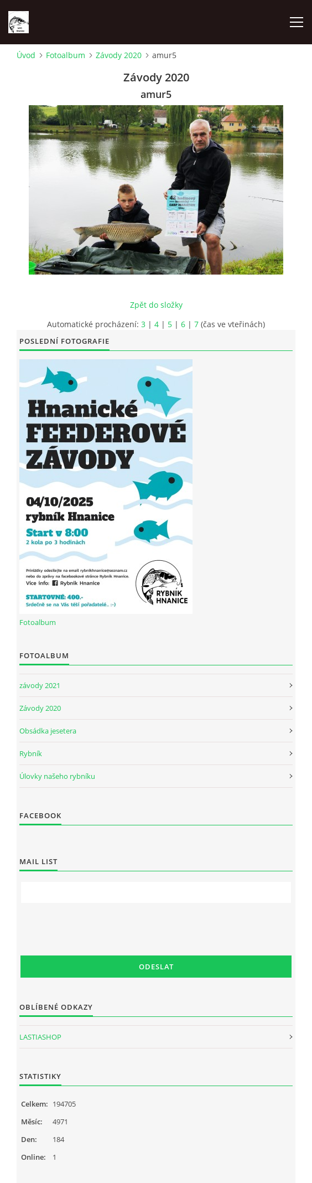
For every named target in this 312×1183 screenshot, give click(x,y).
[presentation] (104, 929)
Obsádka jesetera (47, 731)
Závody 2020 (119, 55)
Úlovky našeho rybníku (57, 776)
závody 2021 (39, 685)
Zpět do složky (156, 304)
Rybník (30, 753)
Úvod (26, 55)
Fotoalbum (65, 55)
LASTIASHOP (40, 1037)
